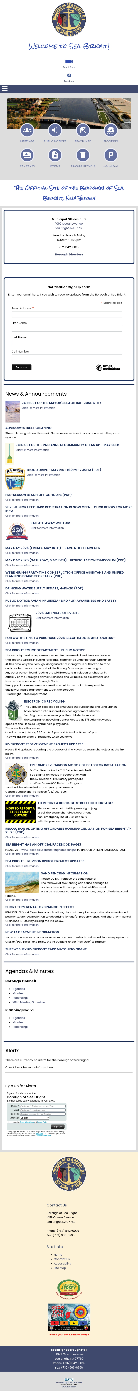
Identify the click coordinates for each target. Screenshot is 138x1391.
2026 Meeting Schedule (29, 1002)
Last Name (19, 337)
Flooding (111, 132)
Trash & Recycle (83, 157)
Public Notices (55, 132)
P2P (111, 157)
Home (58, 1255)
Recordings (20, 998)
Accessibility (62, 1264)
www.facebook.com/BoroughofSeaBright (48, 850)
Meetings (27, 132)
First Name (19, 323)
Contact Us (62, 1259)
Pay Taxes (27, 157)
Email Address (23, 308)
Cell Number (20, 351)
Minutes (18, 993)
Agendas (19, 989)
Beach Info (83, 132)
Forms (55, 157)
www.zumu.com (69, 1387)
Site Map (60, 1268)
